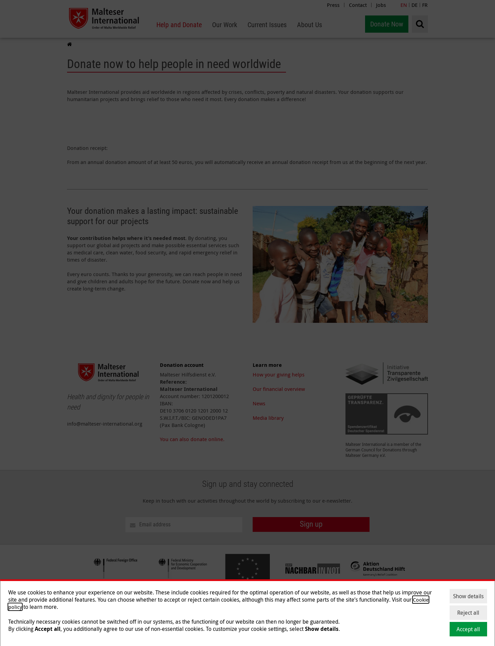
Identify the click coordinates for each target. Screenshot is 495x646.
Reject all (468, 612)
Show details (468, 596)
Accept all (468, 629)
